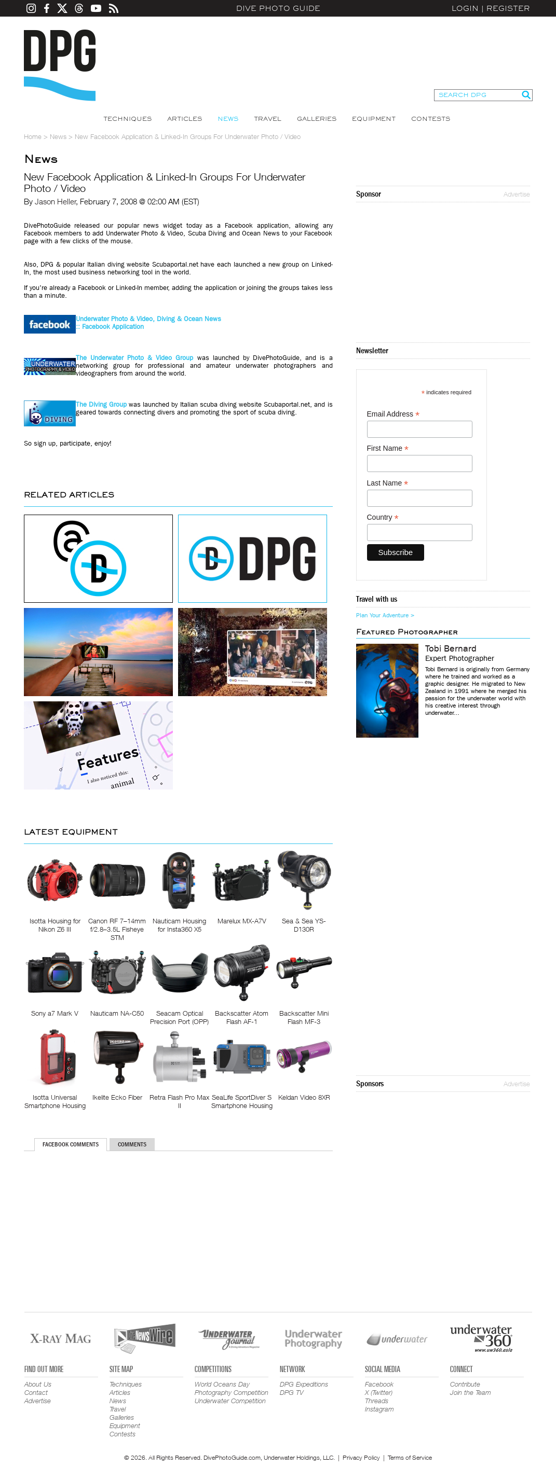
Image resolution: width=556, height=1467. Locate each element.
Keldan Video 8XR (304, 1097)
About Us (37, 1384)
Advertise (517, 194)
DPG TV (292, 1392)
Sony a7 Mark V (54, 1013)
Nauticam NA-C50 (117, 1013)
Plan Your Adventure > (385, 615)
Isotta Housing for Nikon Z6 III (55, 925)
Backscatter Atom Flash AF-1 (241, 1017)
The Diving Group (101, 404)
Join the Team (470, 1392)
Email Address (393, 414)
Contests (430, 118)
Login (465, 8)
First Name (388, 448)
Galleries (316, 118)
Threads (376, 1400)
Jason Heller (55, 201)
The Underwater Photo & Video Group (135, 358)
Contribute (465, 1384)
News (228, 118)
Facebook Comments (71, 1144)
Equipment (374, 118)
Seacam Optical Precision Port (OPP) (179, 1017)
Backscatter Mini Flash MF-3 (304, 1017)
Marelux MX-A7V (242, 921)
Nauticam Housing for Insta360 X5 (179, 925)
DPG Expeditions (304, 1384)
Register (508, 8)
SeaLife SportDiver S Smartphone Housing (242, 1101)
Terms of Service (410, 1457)
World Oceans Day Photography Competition (231, 1388)
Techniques (127, 118)
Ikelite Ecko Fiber (117, 1097)
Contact (36, 1392)
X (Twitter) (378, 1392)
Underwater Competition (230, 1400)
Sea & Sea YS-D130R (304, 925)
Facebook (379, 1384)
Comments (132, 1144)
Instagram (379, 1409)
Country (383, 517)
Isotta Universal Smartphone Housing (55, 1101)
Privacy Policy (361, 1457)
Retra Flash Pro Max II (179, 1101)
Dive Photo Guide (278, 8)
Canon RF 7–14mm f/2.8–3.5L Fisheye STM (117, 929)
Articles (184, 118)
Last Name (388, 483)
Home (33, 136)
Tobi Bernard (451, 649)
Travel (267, 118)
